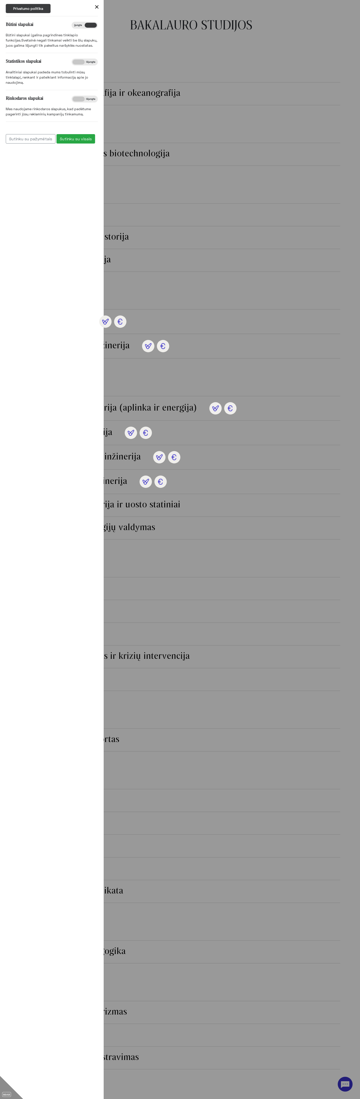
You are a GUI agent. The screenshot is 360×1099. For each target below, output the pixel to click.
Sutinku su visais (26, 138)
